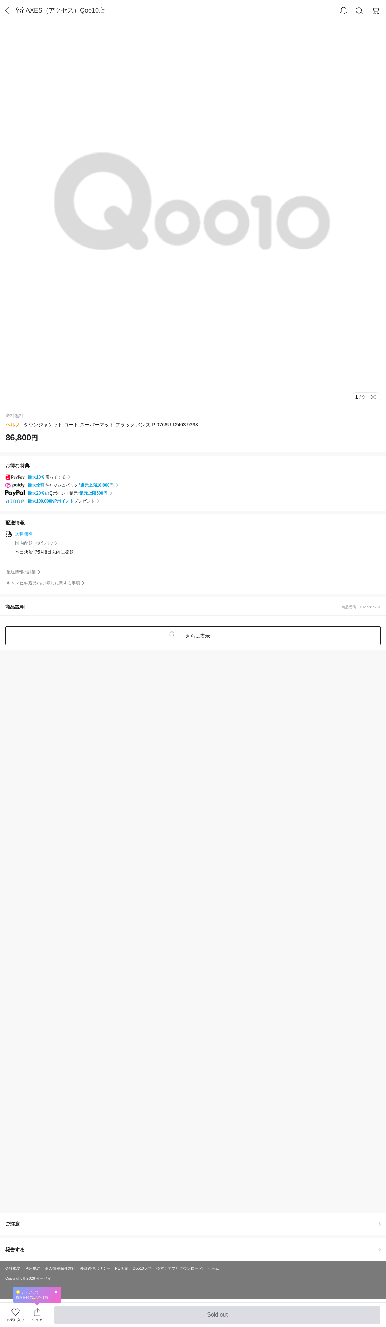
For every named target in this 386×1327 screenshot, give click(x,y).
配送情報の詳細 (21, 572)
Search (359, 11)
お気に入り (15, 1320)
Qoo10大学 (142, 1268)
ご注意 (193, 1224)
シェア (37, 1320)
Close (56, 1291)
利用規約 (32, 1268)
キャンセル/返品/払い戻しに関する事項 (43, 583)
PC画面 (121, 1268)
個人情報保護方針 (60, 1268)
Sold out (217, 1318)
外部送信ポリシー (95, 1268)
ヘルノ (13, 425)
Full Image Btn (373, 396)
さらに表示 (197, 636)
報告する (193, 1249)
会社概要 (12, 1268)
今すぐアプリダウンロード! (179, 1268)
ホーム (213, 1268)
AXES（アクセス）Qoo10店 (65, 10)
